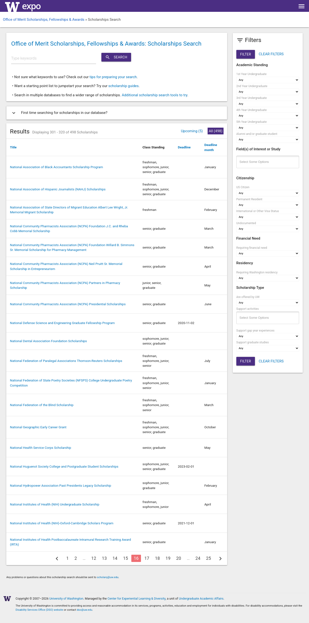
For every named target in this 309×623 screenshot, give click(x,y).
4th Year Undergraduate (251, 110)
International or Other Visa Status (257, 211)
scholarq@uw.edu (108, 577)
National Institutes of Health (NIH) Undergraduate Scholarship (54, 504)
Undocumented (246, 223)
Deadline (184, 147)
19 (168, 558)
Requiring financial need (251, 247)
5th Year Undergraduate (251, 122)
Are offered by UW (248, 297)
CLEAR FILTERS (271, 54)
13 (104, 558)
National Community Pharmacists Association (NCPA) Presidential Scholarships (68, 304)
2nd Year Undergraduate (251, 86)
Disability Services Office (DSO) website (39, 609)
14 (114, 558)
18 (157, 558)
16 (136, 558)
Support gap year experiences (255, 330)
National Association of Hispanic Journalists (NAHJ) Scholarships (57, 189)
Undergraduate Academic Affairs (201, 598)
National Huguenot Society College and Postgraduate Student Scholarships (64, 466)
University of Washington (66, 598)
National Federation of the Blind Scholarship (41, 405)
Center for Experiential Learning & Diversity (136, 598)
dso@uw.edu (84, 609)
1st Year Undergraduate (251, 74)
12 (93, 558)
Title (13, 147)
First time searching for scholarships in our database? (58, 113)
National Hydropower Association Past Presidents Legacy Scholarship (60, 485)
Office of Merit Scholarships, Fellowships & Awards (43, 19)
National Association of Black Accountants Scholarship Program (56, 167)
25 (208, 558)
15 (125, 558)
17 (146, 558)
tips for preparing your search (113, 77)
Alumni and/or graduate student (256, 134)
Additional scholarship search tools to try (154, 95)
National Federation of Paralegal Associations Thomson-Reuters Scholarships (66, 361)
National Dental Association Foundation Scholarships (48, 341)
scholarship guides (123, 86)
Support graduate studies (252, 342)
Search (116, 57)
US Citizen (242, 187)
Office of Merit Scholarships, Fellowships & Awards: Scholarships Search (106, 43)
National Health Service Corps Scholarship (40, 448)
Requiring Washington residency (257, 272)
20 (178, 558)
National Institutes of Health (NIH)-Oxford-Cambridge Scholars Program (61, 523)
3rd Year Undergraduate (251, 98)
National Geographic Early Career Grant (38, 427)
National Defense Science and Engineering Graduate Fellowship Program (62, 323)
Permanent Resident (249, 199)
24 (198, 558)
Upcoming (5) (192, 131)
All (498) (215, 131)
